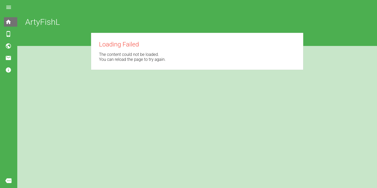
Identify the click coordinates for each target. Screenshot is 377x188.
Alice (18, 45)
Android (18, 33)
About (18, 69)
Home (18, 21)
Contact (18, 57)
